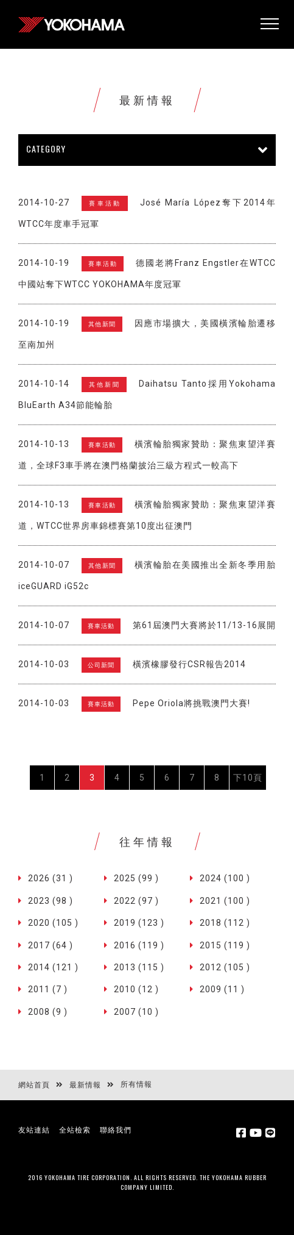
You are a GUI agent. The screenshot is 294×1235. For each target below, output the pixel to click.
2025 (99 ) (136, 878)
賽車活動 (105, 203)
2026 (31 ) (50, 878)
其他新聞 (102, 324)
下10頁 (247, 777)
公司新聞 (101, 665)
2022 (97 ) (136, 901)
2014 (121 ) (53, 967)
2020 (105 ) (53, 923)
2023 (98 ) (50, 901)
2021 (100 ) (225, 901)
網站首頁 (34, 1085)
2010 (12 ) (136, 989)
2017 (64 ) (50, 945)
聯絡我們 (115, 1130)
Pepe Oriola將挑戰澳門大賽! (191, 703)
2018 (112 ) (225, 923)
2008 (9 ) (48, 1012)
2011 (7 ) (48, 989)
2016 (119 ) (139, 945)
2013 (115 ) (139, 967)
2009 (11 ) (222, 989)
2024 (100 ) (225, 878)
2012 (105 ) (225, 967)
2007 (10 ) (136, 1012)
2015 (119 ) (225, 945)
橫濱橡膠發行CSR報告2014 (189, 664)
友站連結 (34, 1130)
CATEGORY (46, 148)
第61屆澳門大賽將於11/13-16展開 (204, 625)
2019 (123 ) (139, 923)
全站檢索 (75, 1130)
